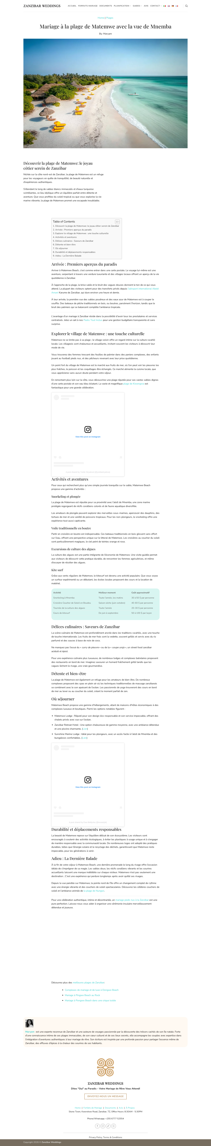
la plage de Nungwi (94, 890)
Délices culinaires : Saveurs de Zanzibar (74, 240)
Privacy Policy (95, 1137)
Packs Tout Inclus (92, 320)
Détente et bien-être (65, 244)
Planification (122, 6)
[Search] (186, 6)
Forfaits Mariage (88, 6)
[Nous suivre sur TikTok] (108, 1126)
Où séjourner (61, 248)
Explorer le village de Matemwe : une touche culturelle (82, 233)
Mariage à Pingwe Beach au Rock (82, 995)
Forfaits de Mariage (92, 1107)
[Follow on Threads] (113, 1126)
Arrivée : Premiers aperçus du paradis (73, 229)
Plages (109, 17)
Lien (85, 728)
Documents (105, 6)
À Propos (130, 1107)
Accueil (72, 6)
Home (101, 17)
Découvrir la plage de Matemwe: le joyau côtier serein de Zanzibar (87, 226)
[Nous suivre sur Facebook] (97, 1126)
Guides (137, 6)
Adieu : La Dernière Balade (68, 255)
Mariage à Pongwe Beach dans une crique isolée (90, 1000)
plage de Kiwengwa (133, 383)
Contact (156, 6)
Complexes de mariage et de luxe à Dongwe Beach (92, 990)
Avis (146, 6)
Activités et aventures (66, 237)
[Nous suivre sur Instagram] (102, 1126)
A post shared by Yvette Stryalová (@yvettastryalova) (88, 472)
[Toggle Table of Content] (116, 222)
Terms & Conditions (112, 1137)
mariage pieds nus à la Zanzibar (132, 900)
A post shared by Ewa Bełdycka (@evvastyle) (88, 822)
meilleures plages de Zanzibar (88, 982)
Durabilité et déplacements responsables (75, 252)
